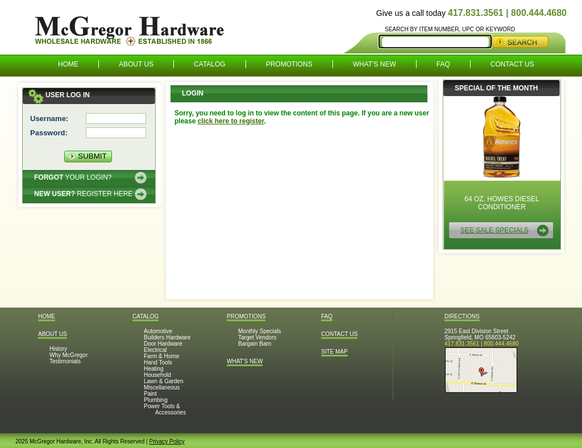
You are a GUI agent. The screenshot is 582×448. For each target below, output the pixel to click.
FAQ (443, 64)
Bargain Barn (254, 344)
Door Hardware (163, 344)
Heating (153, 369)
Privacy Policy (166, 441)
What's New (374, 64)
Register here (83, 194)
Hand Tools (158, 362)
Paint (150, 394)
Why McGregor (68, 355)
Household (157, 375)
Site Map (334, 352)
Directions (462, 316)
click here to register (231, 121)
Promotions (289, 64)
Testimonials (65, 361)
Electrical (155, 350)
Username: (49, 118)
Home (68, 64)
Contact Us (512, 64)
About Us (136, 64)
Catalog (210, 64)
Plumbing (156, 400)
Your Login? (72, 177)
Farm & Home (161, 356)
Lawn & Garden (164, 381)
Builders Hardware (167, 337)
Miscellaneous (162, 387)
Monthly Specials (259, 331)
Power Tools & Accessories (165, 409)
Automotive (158, 331)
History (58, 349)
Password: (49, 132)
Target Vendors (257, 337)
